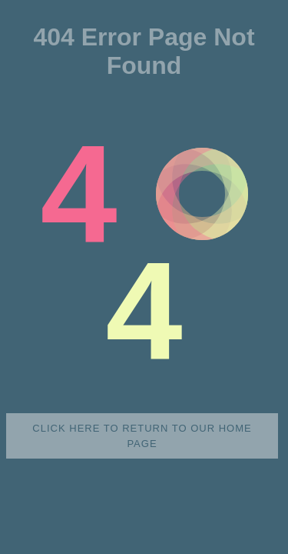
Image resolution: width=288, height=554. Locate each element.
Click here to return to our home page (141, 435)
